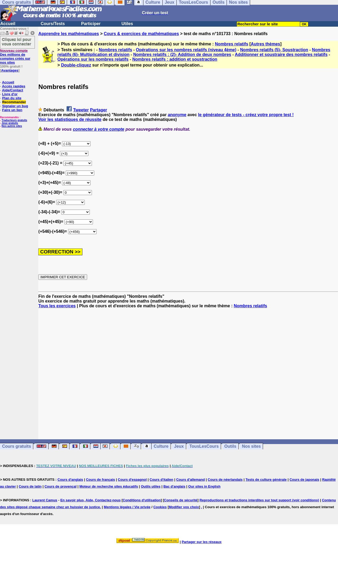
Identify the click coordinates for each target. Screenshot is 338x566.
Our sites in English (204, 486)
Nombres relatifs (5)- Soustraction (274, 50)
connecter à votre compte (98, 129)
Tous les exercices (57, 306)
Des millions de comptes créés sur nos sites (15, 56)
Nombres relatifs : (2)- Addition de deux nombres (182, 54)
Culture (161, 446)
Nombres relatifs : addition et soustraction (174, 59)
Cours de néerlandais (225, 480)
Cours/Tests (53, 23)
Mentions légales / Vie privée (127, 507)
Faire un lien (12, 110)
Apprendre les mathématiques (68, 33)
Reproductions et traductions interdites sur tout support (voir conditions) (259, 500)
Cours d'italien (161, 480)
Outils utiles (150, 486)
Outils (230, 446)
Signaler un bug (15, 106)
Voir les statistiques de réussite (69, 119)
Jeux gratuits (10, 123)
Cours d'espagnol (132, 480)
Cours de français (100, 480)
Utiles (127, 23)
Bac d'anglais (174, 486)
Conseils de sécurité (180, 500)
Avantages (9, 70)
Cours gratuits (16, 446)
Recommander (14, 102)
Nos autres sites (12, 126)
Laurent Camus (44, 500)
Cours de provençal (60, 486)
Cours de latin (30, 486)
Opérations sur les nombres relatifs (92, 59)
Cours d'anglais (70, 480)
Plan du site (11, 98)
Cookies (160, 507)
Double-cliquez (76, 65)
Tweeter (81, 110)
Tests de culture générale (266, 480)
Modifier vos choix (184, 507)
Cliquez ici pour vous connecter (16, 41)
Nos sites (251, 446)
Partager (98, 110)
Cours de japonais (304, 480)
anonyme (177, 114)
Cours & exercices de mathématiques (141, 33)
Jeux (179, 446)
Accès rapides (13, 86)
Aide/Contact (12, 90)
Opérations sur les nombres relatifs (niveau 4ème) (186, 50)
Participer (91, 23)
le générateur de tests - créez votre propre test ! (246, 114)
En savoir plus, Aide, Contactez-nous (90, 500)
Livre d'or (10, 94)
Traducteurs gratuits (14, 120)
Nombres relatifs (231, 44)
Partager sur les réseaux (202, 542)
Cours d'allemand (190, 480)
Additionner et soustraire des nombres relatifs (281, 54)
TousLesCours (204, 446)
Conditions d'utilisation (142, 500)
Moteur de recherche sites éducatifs (108, 486)
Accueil (7, 23)
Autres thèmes (265, 44)
